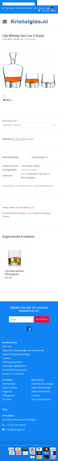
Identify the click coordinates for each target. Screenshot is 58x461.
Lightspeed (47, 445)
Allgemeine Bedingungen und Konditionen (23, 350)
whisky (5, 207)
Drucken (6, 216)
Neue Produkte (9, 387)
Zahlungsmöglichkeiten (13, 365)
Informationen (10, 157)
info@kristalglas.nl (16, 429)
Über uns (6, 346)
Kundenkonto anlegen (42, 383)
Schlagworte (8, 395)
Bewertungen (39, 157)
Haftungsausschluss (12, 361)
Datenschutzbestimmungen (16, 354)
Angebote (7, 391)
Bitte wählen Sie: (10, 121)
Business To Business (13, 373)
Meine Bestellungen (41, 387)
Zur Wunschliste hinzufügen (14, 213)
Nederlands (48, 8)
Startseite (7, 39)
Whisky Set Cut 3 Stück (25, 39)
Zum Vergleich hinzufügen (39, 213)
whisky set (14, 207)
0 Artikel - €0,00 (47, 10)
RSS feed (6, 399)
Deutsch (52, 8)
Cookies (6, 358)
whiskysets (24, 207)
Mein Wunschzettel (40, 399)
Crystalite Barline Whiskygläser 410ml (14, 272)
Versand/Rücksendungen (14, 369)
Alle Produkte (9, 383)
